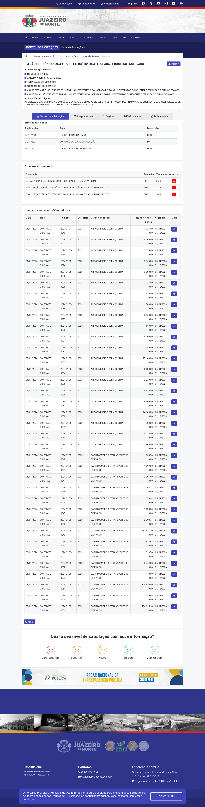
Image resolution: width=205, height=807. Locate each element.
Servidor (115, 37)
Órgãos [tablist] (108, 116)
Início (27, 56)
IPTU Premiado (135, 37)
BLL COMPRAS (49, 86)
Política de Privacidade (66, 796)
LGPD (124, 37)
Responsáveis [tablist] (83, 116)
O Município (48, 37)
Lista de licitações (90, 56)
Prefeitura (35, 37)
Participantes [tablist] (132, 116)
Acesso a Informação (44, 56)
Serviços (72, 37)
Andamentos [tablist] (159, 116)
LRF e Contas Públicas (87, 37)
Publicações (103, 37)
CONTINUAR (166, 796)
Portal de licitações (68, 56)
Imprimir (173, 64)
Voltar (29, 622)
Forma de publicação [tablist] (50, 116)
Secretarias (61, 37)
